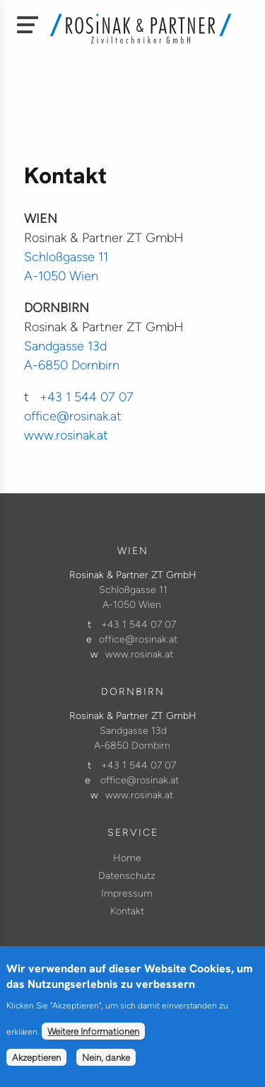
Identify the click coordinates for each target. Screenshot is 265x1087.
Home (127, 858)
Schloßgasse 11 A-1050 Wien (133, 597)
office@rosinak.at (73, 416)
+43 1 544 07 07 (87, 397)
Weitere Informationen (93, 1040)
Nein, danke (106, 1066)
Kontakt (127, 911)
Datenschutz (126, 876)
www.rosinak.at (66, 435)
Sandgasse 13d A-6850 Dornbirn (132, 738)
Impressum (127, 893)
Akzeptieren (36, 1066)
